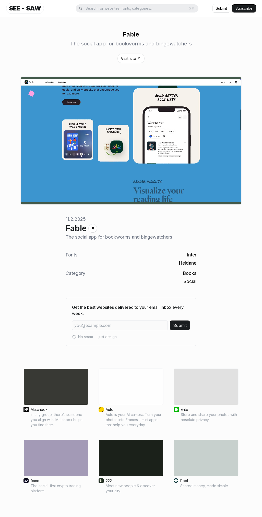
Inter (191, 254)
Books (189, 273)
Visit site (131, 58)
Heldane (187, 263)
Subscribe (244, 8)
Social (190, 281)
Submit (221, 8)
